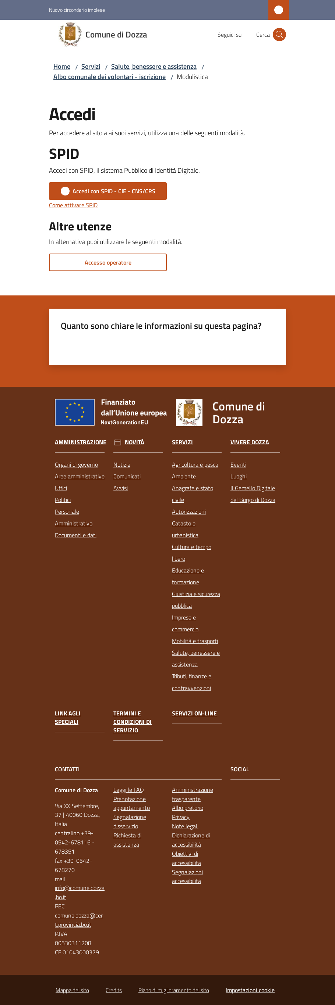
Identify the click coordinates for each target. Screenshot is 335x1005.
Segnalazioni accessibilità (187, 877)
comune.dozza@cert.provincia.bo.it (79, 920)
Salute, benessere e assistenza (154, 66)
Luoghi (238, 476)
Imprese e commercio (185, 623)
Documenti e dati (75, 535)
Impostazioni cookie (250, 990)
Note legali (185, 826)
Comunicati (127, 476)
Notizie (121, 464)
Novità (134, 442)
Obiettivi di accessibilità (186, 858)
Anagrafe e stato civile (192, 494)
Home (61, 66)
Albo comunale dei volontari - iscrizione (109, 77)
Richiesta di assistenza (127, 840)
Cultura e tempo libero (191, 552)
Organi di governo (76, 464)
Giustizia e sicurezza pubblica (196, 599)
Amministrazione (80, 442)
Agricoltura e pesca (195, 464)
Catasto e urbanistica (185, 529)
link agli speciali (68, 717)
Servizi (90, 66)
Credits (114, 990)
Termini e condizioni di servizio (132, 722)
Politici (63, 499)
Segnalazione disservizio (129, 821)
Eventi (238, 464)
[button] (279, 34)
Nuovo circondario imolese (77, 10)
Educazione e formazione (188, 576)
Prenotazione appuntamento (131, 803)
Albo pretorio (187, 807)
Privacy (181, 816)
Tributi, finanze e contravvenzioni (191, 682)
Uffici (61, 488)
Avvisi (120, 488)
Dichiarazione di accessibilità (191, 840)
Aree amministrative (80, 476)
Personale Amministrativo (73, 517)
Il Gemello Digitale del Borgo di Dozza (252, 494)
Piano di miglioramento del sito (173, 990)
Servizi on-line (194, 713)
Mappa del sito (72, 990)
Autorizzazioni (189, 511)
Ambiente (184, 476)
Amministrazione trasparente (192, 794)
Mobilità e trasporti (195, 640)
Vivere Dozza (249, 442)
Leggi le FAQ (128, 789)
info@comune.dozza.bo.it (80, 892)
